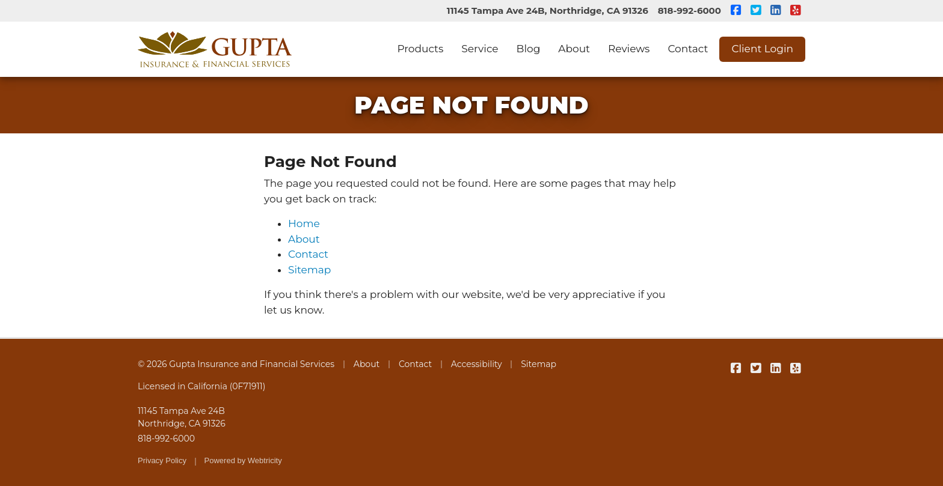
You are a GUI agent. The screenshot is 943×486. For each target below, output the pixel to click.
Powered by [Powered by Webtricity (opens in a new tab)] (243, 460)
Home (304, 223)
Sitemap (309, 270)
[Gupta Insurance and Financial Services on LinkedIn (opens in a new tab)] (775, 11)
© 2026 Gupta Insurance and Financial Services (236, 364)
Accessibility (476, 364)
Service (479, 49)
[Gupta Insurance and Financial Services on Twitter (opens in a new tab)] (756, 11)
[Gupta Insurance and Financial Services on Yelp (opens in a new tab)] (795, 11)
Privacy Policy (162, 460)
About (574, 49)
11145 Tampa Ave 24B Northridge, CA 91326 (182, 417)
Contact (688, 49)
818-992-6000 (689, 10)
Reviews (629, 49)
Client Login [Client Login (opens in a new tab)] (762, 49)
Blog (529, 49)
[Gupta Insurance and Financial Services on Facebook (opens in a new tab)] (736, 11)
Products (420, 49)
